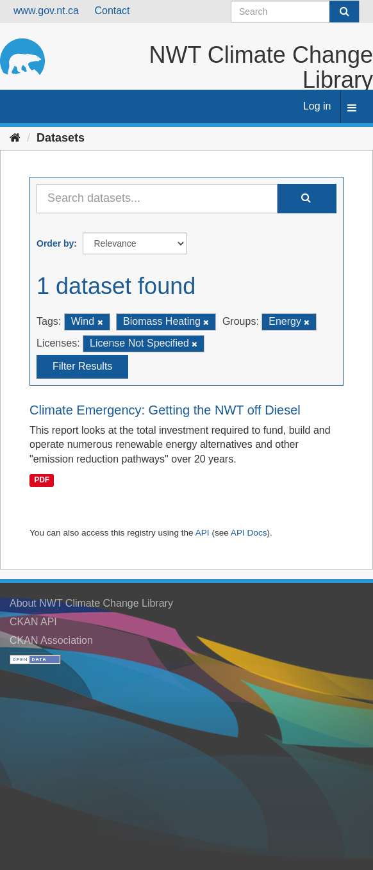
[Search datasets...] (157, 198)
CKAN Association (51, 640)
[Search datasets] (295, 11)
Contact (111, 10)
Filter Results (82, 366)
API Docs (249, 533)
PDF (41, 479)
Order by (55, 243)
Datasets (61, 137)
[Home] (15, 137)
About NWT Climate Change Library (91, 603)
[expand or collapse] (351, 108)
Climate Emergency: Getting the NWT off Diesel (165, 410)
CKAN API (33, 621)
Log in (317, 106)
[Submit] (344, 11)
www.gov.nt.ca (46, 10)
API (202, 533)
